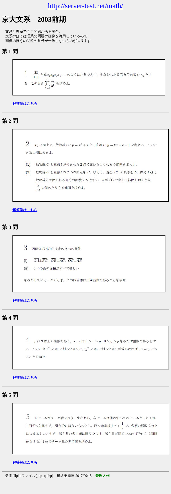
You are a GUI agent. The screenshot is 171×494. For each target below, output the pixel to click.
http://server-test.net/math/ (85, 6)
